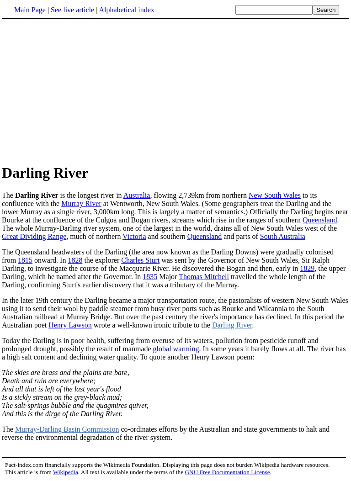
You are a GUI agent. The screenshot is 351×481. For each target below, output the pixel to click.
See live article (72, 10)
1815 (25, 260)
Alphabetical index (126, 10)
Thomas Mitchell (204, 276)
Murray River (81, 203)
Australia (136, 195)
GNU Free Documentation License (227, 472)
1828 (75, 260)
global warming (176, 349)
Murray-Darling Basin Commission (67, 429)
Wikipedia (65, 472)
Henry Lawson (70, 325)
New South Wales (275, 195)
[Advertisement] (78, 91)
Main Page (30, 10)
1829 (307, 268)
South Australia (282, 236)
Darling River (232, 325)
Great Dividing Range (34, 236)
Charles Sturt (140, 260)
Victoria (134, 236)
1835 (150, 276)
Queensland (320, 220)
